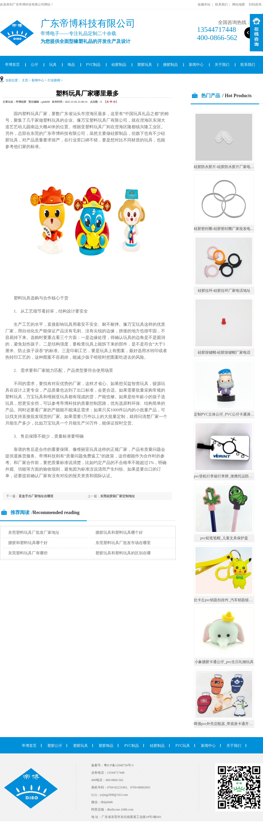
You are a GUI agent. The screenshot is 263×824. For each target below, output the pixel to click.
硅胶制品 (119, 65)
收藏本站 (204, 4)
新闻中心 (196, 65)
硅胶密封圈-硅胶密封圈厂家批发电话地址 (227, 229)
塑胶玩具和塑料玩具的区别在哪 (123, 553)
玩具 (53, 65)
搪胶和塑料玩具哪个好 (28, 543)
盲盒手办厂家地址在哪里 (36, 496)
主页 (25, 80)
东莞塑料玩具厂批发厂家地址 (33, 532)
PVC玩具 (182, 746)
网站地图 (238, 4)
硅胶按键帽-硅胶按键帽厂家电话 (224, 352)
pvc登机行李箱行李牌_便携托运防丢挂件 (227, 476)
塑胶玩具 (144, 65)
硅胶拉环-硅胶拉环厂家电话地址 (224, 291)
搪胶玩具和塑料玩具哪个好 (119, 532)
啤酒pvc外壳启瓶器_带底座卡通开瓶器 (225, 724)
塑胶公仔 (54, 746)
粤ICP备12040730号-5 (119, 765)
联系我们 (221, 4)
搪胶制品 (170, 65)
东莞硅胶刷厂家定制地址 (117, 496)
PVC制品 (93, 65)
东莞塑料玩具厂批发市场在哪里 (123, 543)
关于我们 (222, 65)
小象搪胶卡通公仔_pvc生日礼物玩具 (224, 662)
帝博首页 (29, 746)
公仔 (34, 65)
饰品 (71, 65)
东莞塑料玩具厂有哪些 (28, 553)
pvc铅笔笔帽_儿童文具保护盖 (224, 538)
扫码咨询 (255, 4)
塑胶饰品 (106, 746)
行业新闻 (54, 80)
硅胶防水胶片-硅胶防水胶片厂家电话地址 (227, 167)
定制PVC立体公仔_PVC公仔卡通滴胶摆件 (227, 414)
